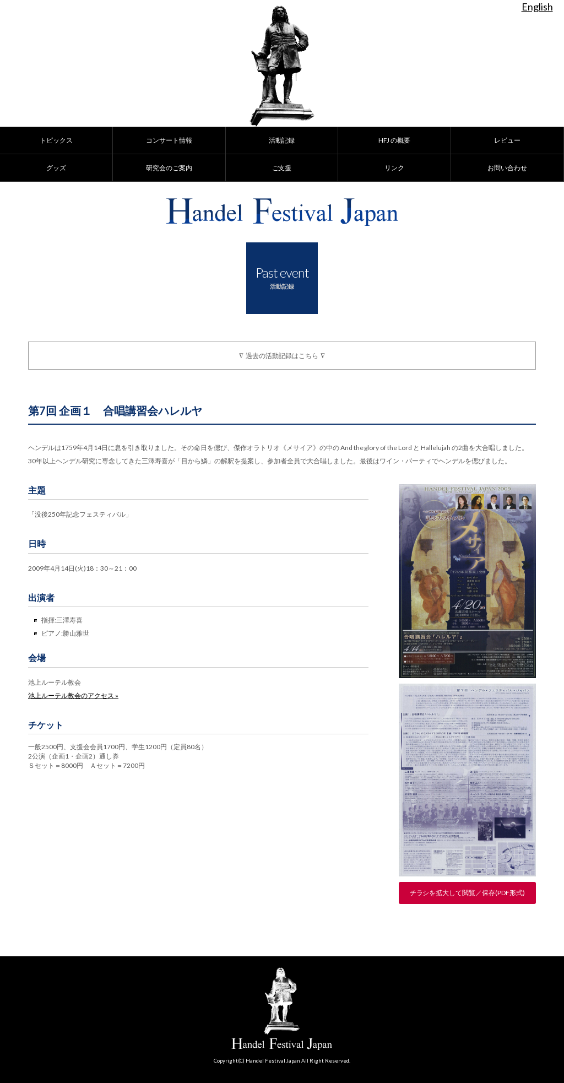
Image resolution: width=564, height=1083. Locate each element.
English (537, 7)
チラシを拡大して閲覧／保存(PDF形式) (467, 893)
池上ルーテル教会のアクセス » (73, 695)
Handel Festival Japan (282, 212)
